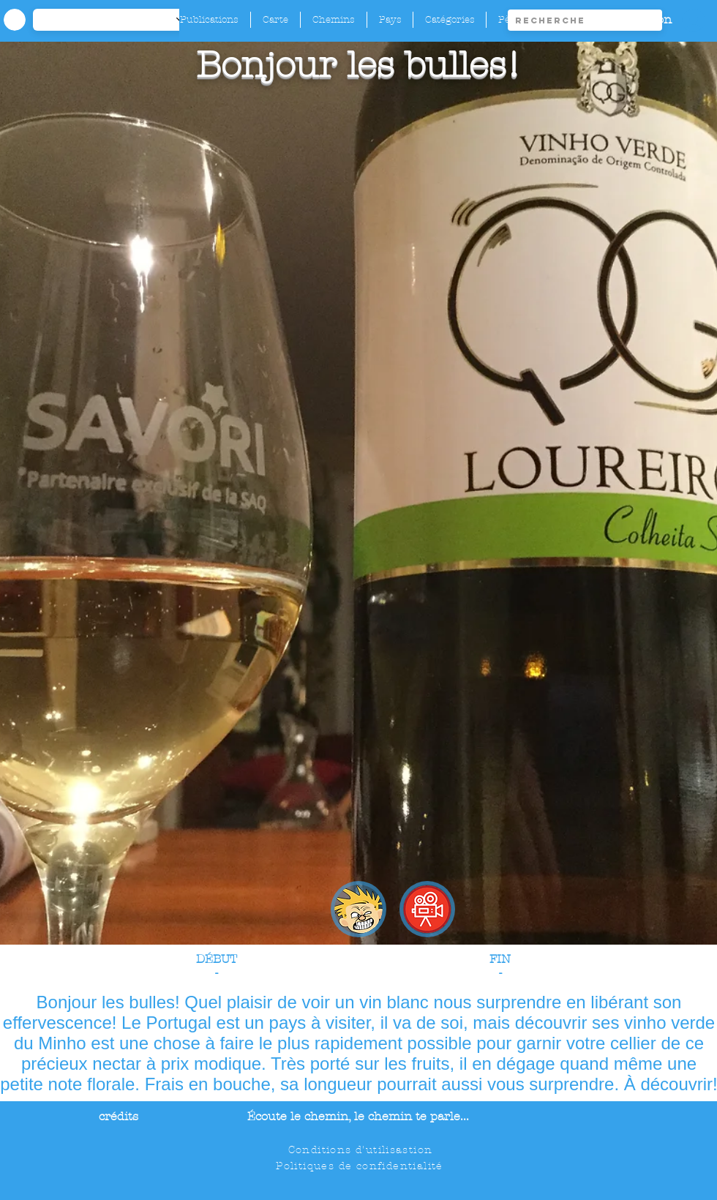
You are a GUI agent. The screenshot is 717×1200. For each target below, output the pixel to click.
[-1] (116, 20)
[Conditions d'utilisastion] (362, 1149)
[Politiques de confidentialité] (361, 1166)
